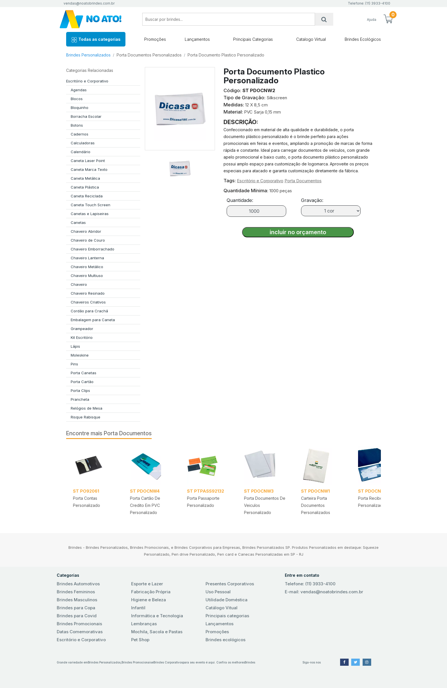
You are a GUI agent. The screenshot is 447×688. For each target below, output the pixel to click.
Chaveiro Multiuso (87, 275)
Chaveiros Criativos (88, 302)
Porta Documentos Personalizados (149, 54)
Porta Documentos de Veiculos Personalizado (264, 505)
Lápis (75, 346)
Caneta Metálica (85, 178)
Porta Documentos (303, 180)
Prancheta (80, 399)
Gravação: (312, 200)
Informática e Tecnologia (157, 615)
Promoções (155, 39)
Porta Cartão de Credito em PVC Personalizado (145, 505)
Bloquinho (79, 107)
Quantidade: (240, 200)
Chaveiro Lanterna (87, 258)
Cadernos (79, 134)
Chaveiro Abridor (86, 231)
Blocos (77, 98)
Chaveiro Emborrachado (92, 249)
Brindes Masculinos (77, 599)
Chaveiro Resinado (88, 293)
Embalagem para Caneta (93, 319)
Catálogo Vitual (221, 607)
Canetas (78, 222)
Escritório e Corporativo (87, 81)
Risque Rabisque (85, 417)
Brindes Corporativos (168, 662)
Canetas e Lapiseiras (90, 213)
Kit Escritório (82, 337)
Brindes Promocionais (79, 623)
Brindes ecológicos (225, 639)
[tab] (180, 166)
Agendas (79, 90)
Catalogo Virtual (311, 39)
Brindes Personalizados (88, 54)
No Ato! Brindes (95, 19)
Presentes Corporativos (230, 583)
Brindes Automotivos (78, 583)
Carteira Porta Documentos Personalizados (315, 505)
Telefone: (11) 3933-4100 (310, 583)
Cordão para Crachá (89, 311)
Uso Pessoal (218, 591)
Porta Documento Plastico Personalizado (226, 54)
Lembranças (144, 623)
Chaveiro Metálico (87, 266)
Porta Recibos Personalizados (372, 502)
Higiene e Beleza (148, 599)
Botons (77, 125)
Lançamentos (197, 39)
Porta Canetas (83, 373)
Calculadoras (83, 143)
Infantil (138, 607)
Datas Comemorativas (80, 631)
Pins (74, 364)
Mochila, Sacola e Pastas (156, 631)
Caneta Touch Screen (90, 205)
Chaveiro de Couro (88, 240)
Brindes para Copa (76, 607)
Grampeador (82, 328)
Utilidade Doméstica (226, 599)
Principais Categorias (253, 39)
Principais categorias (227, 615)
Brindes (250, 662)
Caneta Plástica (85, 187)
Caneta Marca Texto (89, 169)
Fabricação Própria (150, 591)
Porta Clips (80, 390)
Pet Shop (140, 639)
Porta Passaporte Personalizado (203, 502)
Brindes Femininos (76, 591)
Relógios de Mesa (86, 408)
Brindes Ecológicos (363, 39)
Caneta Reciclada (87, 196)
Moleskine (80, 355)
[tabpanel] (94, 482)
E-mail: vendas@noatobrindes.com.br (324, 591)
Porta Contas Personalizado (86, 502)
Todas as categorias (96, 40)
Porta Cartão (82, 381)
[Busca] (324, 19)
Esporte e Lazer (147, 583)
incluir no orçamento (298, 232)
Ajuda (371, 19)
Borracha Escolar (86, 116)
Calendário (80, 151)
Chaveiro (79, 284)
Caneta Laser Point (88, 160)
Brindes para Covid (77, 615)
